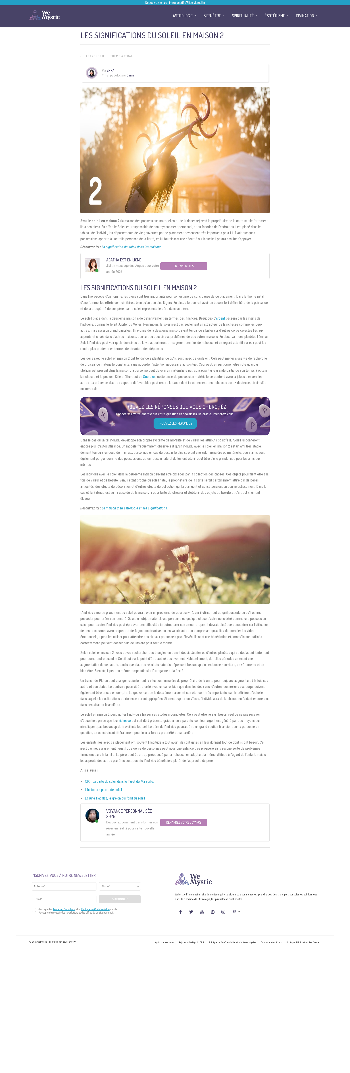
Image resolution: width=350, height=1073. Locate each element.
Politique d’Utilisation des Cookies (303, 942)
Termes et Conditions (271, 942)
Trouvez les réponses (175, 423)
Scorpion (149, 377)
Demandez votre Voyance (183, 822)
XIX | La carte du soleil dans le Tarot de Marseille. (119, 781)
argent (220, 318)
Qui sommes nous (164, 942)
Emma (110, 70)
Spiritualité (243, 15)
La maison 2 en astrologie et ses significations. (135, 508)
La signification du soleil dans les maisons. (132, 247)
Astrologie (95, 56)
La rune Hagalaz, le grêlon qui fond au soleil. (115, 798)
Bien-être (212, 15)
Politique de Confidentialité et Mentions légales (232, 942)
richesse (125, 721)
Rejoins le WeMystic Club (191, 942)
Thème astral (121, 56)
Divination (305, 15)
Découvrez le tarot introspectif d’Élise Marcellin (175, 2)
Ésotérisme (275, 15)
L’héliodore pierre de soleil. (104, 790)
